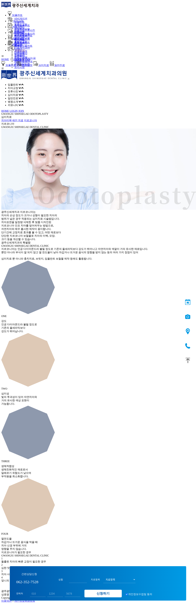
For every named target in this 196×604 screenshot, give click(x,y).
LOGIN (17, 59)
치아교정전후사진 (24, 33)
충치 (16, 42)
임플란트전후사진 (24, 30)
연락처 (19, 592)
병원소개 (15, 44)
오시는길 (188, 331)
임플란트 (15, 15)
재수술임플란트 (23, 45)
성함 (60, 578)
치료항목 (95, 578)
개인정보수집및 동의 (140, 592)
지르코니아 (30, 120)
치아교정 (16, 21)
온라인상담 (20, 57)
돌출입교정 (20, 24)
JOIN (28, 59)
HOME (5, 59)
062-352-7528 (188, 346)
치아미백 (19, 36)
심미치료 (16, 32)
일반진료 (15, 38)
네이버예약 (20, 53)
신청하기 (103, 592)
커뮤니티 (16, 50)
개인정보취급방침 (24, 600)
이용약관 (6, 600)
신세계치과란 (22, 47)
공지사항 (19, 67)
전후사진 (15, 26)
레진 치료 (17, 120)
